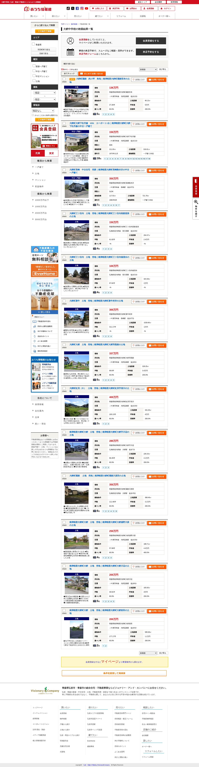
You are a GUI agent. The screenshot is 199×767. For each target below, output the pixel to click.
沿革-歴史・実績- (39, 730)
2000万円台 (41, 213)
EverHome (91, 741)
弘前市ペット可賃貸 (94, 730)
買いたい (34, 16)
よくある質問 (119, 752)
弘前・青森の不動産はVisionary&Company (96, 765)
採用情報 (39, 404)
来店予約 (116, 8)
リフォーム (121, 16)
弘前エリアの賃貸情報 (95, 713)
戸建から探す (65, 724)
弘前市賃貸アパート (94, 719)
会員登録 (150, 8)
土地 (36, 80)
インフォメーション (40, 713)
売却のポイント (120, 746)
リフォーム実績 (147, 757)
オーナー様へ (164, 16)
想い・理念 (40, 424)
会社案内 (39, 411)
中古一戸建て (40, 70)
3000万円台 (41, 219)
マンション (40, 180)
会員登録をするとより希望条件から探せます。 (115, 661)
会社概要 (145, 735)
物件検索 (63, 719)
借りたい (56, 16)
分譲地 (143, 16)
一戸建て (39, 167)
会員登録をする (151, 41)
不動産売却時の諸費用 (123, 735)
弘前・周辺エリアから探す (70, 735)
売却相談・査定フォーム (124, 719)
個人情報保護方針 (39, 741)
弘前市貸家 (91, 724)
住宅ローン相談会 (148, 713)
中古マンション (41, 75)
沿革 (37, 417)
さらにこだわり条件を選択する (45, 115)
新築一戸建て (40, 66)
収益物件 (39, 186)
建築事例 (90, 746)
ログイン (167, 8)
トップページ (38, 708)
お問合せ (133, 8)
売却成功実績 (119, 724)
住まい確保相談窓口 (149, 724)
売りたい (78, 16)
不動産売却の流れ (121, 730)
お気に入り (99, 8)
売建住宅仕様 (65, 746)
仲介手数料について (122, 741)
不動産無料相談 (147, 719)
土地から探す (65, 730)
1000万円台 (41, 206)
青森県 (36, 45)
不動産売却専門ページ (123, 713)
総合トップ (142, 2)
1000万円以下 (42, 200)
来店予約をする (151, 52)
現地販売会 (64, 741)
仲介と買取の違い (121, 757)
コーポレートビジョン (41, 724)
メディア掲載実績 (39, 735)
